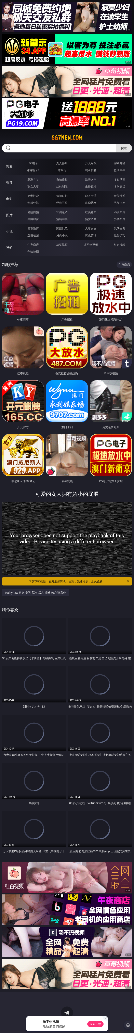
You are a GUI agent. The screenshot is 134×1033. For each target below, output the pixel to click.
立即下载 (95, 1024)
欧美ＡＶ (90, 179)
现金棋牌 (90, 170)
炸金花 (62, 170)
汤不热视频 (91, 245)
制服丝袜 (33, 203)
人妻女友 (90, 228)
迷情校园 (33, 235)
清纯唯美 (62, 219)
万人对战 (90, 163)
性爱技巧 (119, 235)
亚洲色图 (62, 212)
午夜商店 (33, 245)
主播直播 (90, 186)
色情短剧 (33, 252)
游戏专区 (119, 163)
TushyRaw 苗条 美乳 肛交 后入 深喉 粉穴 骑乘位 (35, 592)
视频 (9, 182)
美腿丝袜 (33, 219)
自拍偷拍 (62, 179)
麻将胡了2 (33, 170)
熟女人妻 (33, 186)
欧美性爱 (119, 196)
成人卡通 (90, 196)
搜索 (124, 148)
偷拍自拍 (62, 196)
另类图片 (119, 219)
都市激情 (33, 228)
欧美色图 (90, 212)
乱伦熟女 (90, 203)
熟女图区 (90, 219)
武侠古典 (119, 228)
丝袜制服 (62, 186)
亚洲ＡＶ (33, 179)
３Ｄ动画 (119, 179)
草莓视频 (62, 245)
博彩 (9, 166)
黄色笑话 (90, 235)
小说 (9, 231)
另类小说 (62, 235)
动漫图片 (119, 212)
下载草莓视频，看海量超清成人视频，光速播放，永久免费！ (79, 581)
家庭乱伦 (62, 228)
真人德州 (62, 163)
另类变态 (119, 203)
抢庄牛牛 (119, 170)
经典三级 (62, 203)
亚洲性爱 (33, 196)
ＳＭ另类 (119, 186)
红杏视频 (119, 245)
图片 (9, 215)
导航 (9, 247)
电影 (9, 198)
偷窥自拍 (33, 212)
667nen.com (67, 138)
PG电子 (33, 163)
